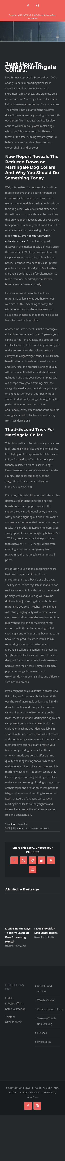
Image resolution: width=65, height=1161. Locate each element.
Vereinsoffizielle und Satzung (46, 1021)
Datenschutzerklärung (47, 1009)
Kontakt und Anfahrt (44, 988)
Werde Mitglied (46, 1000)
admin (12, 823)
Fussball (42, 1032)
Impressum (44, 1042)
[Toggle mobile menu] (58, 36)
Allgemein (18, 828)
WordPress (32, 1097)
